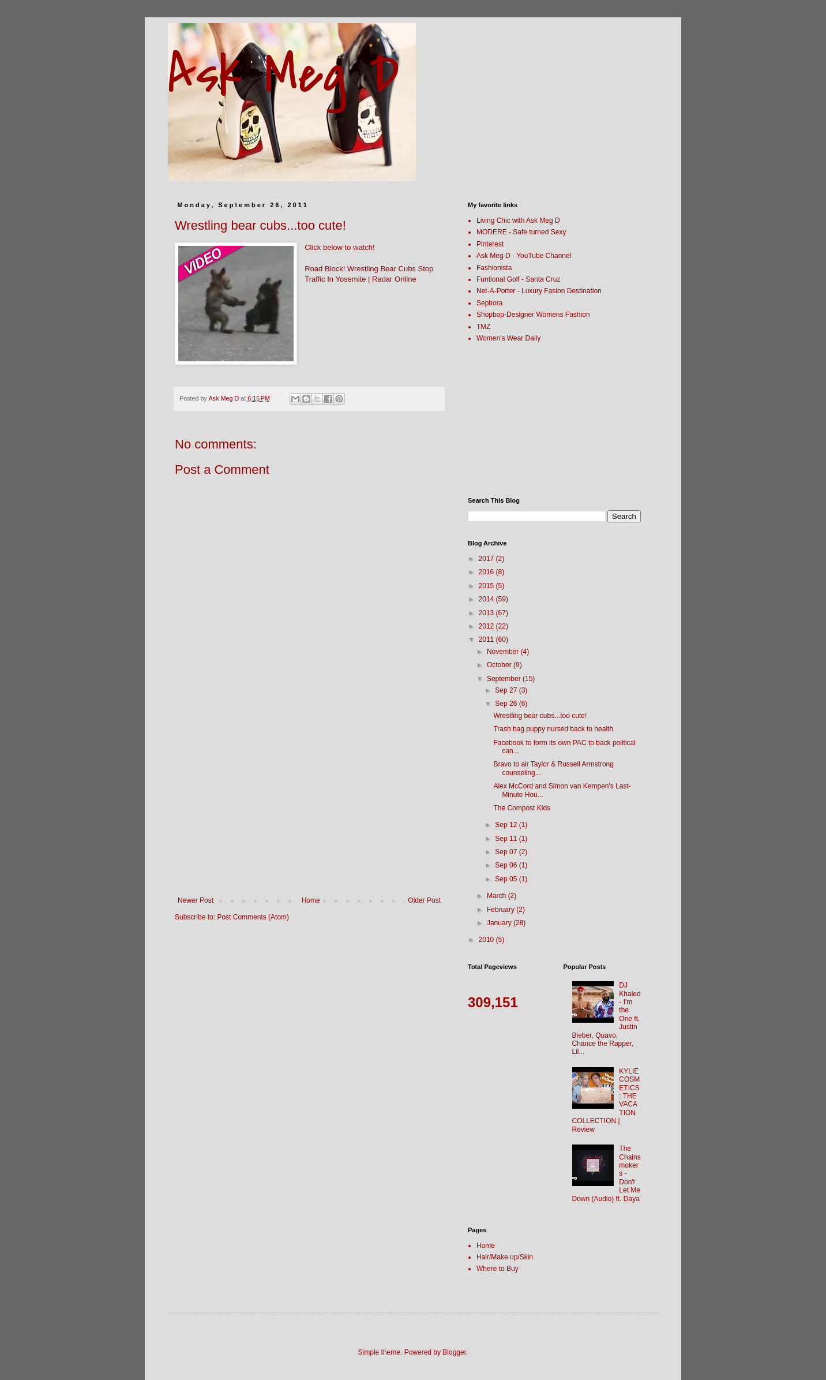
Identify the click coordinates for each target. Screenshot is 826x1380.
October (500, 665)
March (497, 896)
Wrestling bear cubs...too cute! (540, 716)
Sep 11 (507, 839)
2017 (487, 559)
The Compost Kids (521, 808)
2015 (487, 586)
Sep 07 (507, 852)
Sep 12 (507, 825)
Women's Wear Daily (508, 338)
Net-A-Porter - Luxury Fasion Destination (539, 291)
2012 (487, 626)
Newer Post (195, 900)
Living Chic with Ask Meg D (518, 220)
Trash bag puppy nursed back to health (553, 729)
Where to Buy (497, 1269)
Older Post (424, 900)
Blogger (454, 1352)
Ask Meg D (283, 75)
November (504, 652)
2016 (487, 572)
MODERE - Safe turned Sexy (521, 232)
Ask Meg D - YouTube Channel (523, 256)
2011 (487, 639)
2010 (487, 940)
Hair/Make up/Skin (504, 1257)
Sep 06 (507, 865)
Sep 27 (507, 690)
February (501, 910)
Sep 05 (507, 879)
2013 (487, 613)
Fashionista (494, 268)
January (500, 923)
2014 (487, 599)
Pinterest (490, 244)
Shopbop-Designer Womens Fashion (533, 315)
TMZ (483, 327)
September (505, 679)
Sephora (489, 303)
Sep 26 (507, 704)
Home (311, 900)
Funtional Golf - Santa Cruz (518, 279)
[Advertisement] (309, 810)
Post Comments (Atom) (253, 917)
